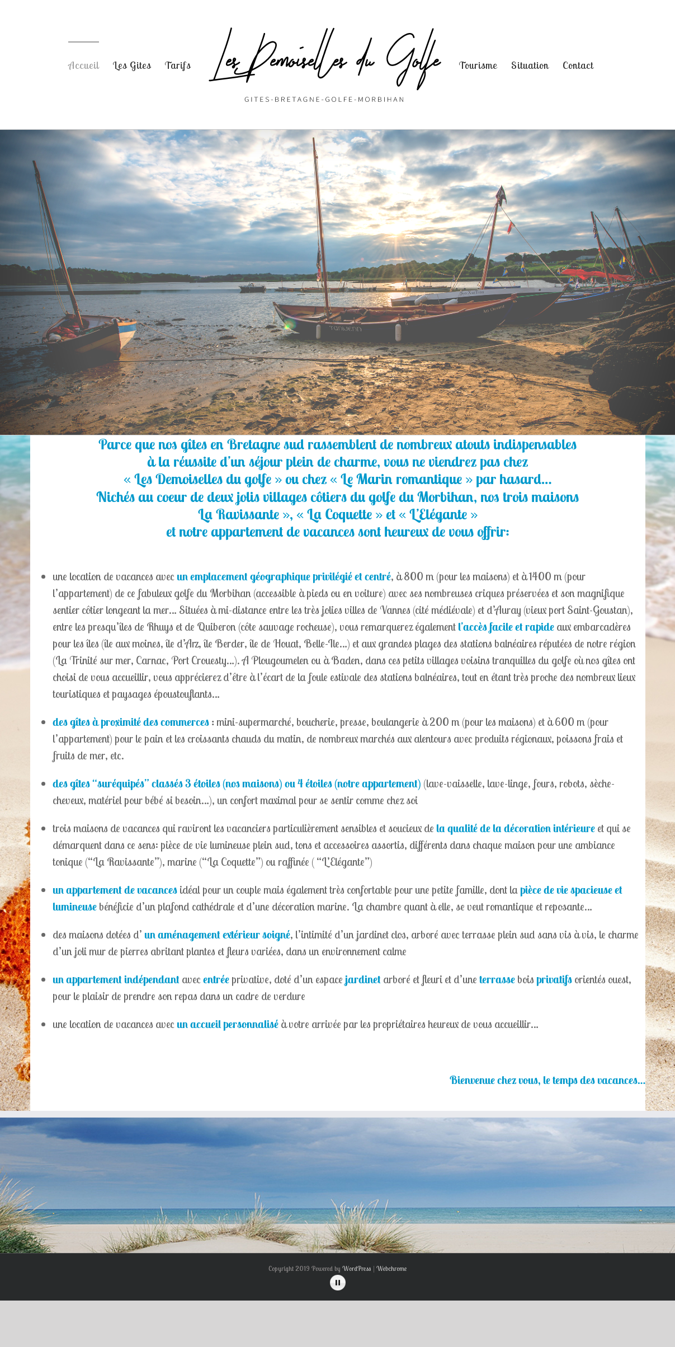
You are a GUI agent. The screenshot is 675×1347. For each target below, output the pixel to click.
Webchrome (391, 1268)
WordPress (356, 1268)
